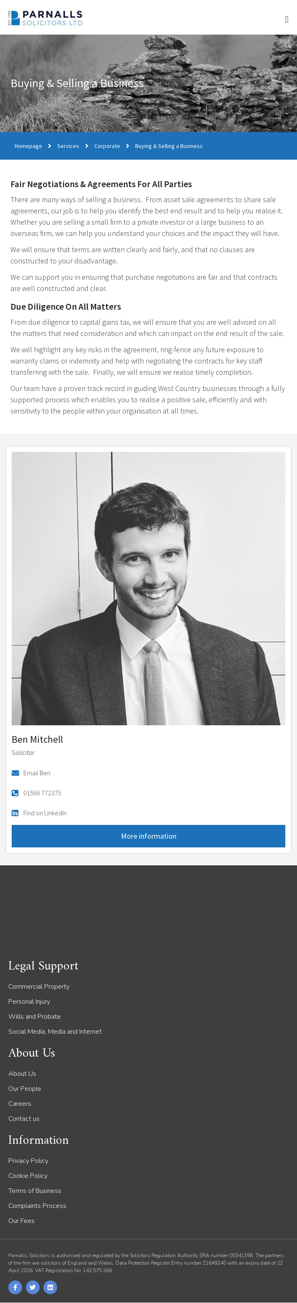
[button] (287, 19)
